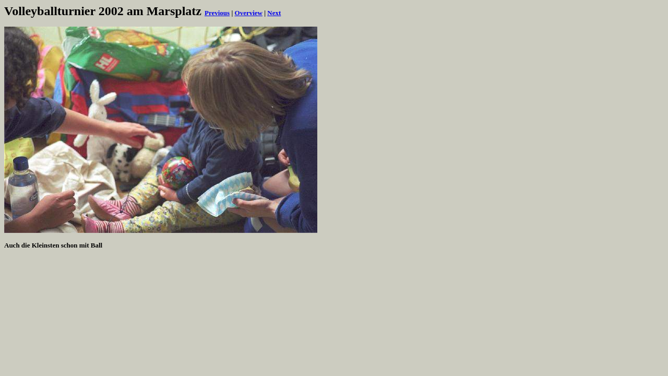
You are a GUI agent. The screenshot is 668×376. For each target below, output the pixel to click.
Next (274, 13)
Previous (217, 13)
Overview (249, 13)
